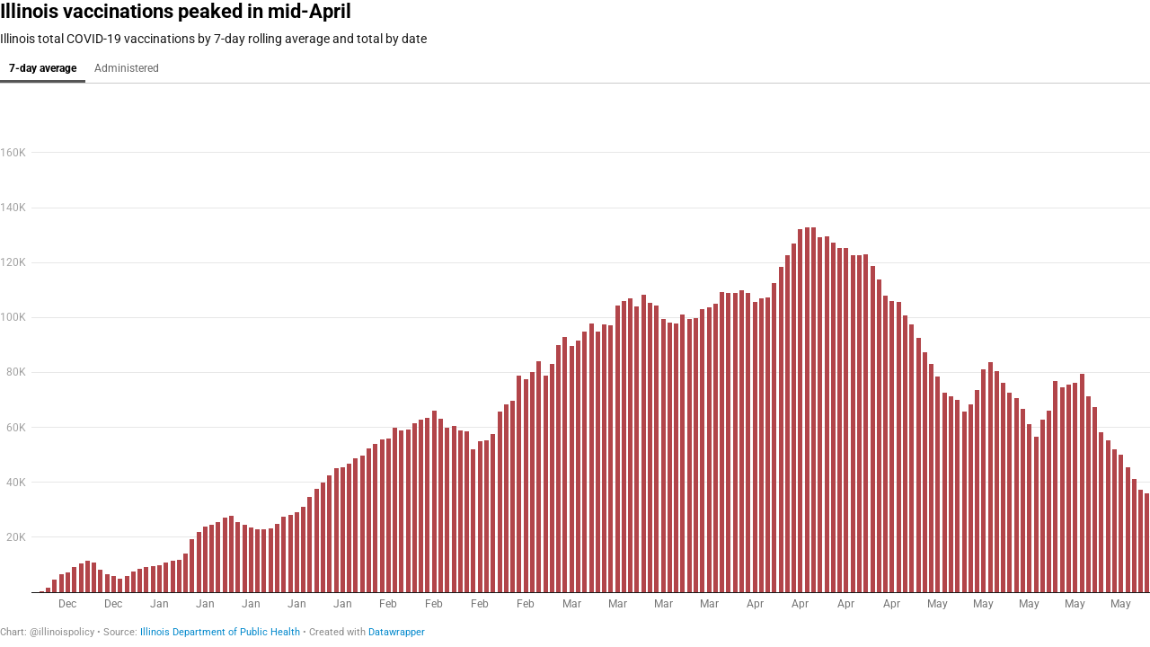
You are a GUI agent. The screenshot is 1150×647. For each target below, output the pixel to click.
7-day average (42, 68)
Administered (126, 68)
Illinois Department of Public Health (220, 632)
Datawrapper (396, 632)
